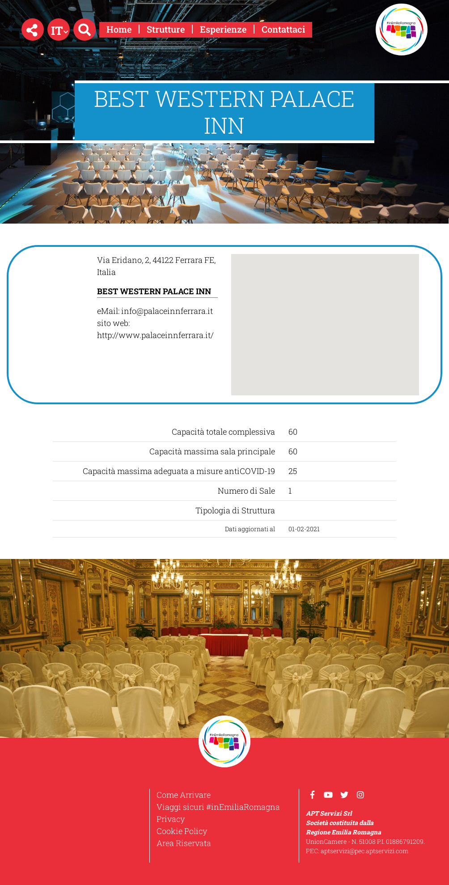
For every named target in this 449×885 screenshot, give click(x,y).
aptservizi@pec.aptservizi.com (365, 851)
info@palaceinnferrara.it (167, 310)
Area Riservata (184, 843)
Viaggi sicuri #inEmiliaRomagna (218, 806)
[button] (32, 29)
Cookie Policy (182, 831)
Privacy (171, 818)
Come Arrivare (184, 794)
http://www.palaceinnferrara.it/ (155, 335)
